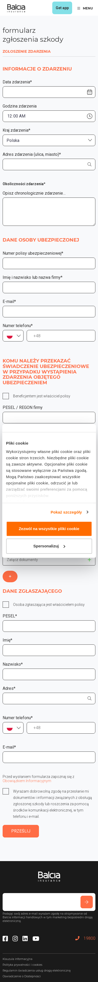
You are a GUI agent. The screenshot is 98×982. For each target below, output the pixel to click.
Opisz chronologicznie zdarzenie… (34, 193)
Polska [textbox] (13, 140)
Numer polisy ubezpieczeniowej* (33, 253)
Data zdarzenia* (17, 81)
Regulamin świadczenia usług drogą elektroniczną (37, 970)
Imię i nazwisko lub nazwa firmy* (32, 277)
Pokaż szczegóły (66, 512)
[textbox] (13, 335)
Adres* (9, 688)
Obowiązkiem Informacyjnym (27, 781)
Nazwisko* (13, 664)
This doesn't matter (89, 559)
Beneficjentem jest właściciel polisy (41, 396)
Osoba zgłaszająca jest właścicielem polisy (49, 604)
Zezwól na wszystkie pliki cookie (49, 528)
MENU (85, 8)
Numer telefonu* (18, 325)
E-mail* (9, 301)
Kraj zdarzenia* (16, 130)
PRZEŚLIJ (20, 831)
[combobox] (49, 140)
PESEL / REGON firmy (23, 407)
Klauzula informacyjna (17, 959)
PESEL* (10, 615)
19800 (85, 938)
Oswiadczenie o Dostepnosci (22, 976)
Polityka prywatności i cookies (22, 965)
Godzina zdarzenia (20, 106)
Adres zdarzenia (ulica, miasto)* (32, 154)
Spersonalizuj (49, 546)
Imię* (7, 640)
